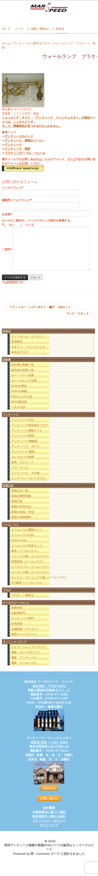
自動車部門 (18, 618)
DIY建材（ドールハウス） (27, 588)
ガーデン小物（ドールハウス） (31, 578)
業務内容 (17, 613)
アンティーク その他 (25, 478)
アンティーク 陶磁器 (24, 446)
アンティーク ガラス (25, 452)
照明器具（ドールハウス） (28, 567)
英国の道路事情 (21, 523)
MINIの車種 (19, 397)
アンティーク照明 (22, 441)
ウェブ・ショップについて (28, 652)
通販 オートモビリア (25, 658)
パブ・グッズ (19, 473)
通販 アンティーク (24, 663)
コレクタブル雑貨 (22, 462)
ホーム (6, 49)
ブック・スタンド (79, 319)
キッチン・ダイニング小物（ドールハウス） (39, 583)
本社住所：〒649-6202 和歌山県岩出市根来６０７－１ (49, 693)
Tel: (4, 29)
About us (49, 793)
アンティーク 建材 (23, 457)
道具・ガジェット (22, 468)
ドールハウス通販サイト (26, 535)
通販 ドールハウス (24, 668)
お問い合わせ (49, 803)
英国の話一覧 (19, 496)
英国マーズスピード (24, 640)
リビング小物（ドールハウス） (31, 562)
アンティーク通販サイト (26, 436)
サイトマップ (49, 830)
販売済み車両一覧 (22, 375)
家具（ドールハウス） (25, 556)
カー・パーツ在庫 (22, 381)
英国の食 (17, 507)
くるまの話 (18, 413)
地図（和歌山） (41, 29)
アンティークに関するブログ (31, 49)
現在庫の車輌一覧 (22, 370)
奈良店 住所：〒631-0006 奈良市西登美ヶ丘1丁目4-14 (49, 749)
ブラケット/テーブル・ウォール (25, 158)
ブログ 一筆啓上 (22, 601)
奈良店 (60, 29)
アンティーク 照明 (17, 154)
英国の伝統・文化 (22, 517)
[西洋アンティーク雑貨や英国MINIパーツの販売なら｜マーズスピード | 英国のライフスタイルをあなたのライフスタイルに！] (49, 7)
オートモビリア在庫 (24, 386)
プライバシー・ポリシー (49, 826)
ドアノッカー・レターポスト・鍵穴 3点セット (38, 312)
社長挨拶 (17, 629)
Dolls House (19, 546)
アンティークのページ (19, 142)
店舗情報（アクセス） (25, 634)
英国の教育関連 (21, 501)
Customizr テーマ (48, 859)
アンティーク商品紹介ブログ (29, 431)
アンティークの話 (22, 425)
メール (18, 29)
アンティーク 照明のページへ (24, 146)
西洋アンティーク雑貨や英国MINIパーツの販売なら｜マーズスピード (49, 852)
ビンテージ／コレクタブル (28, 484)
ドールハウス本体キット (26, 551)
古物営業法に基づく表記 (49, 817)
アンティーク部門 (22, 624)
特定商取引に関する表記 (49, 822)
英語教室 (17, 347)
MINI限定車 (19, 407)
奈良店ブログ (19, 358)
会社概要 (49, 813)
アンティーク (13, 150)
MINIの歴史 (19, 391)
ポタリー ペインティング (28, 352)
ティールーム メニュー (26, 342)
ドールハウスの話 (22, 540)
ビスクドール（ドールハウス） (31, 572)
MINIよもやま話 (22, 402)
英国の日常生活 (21, 512)
